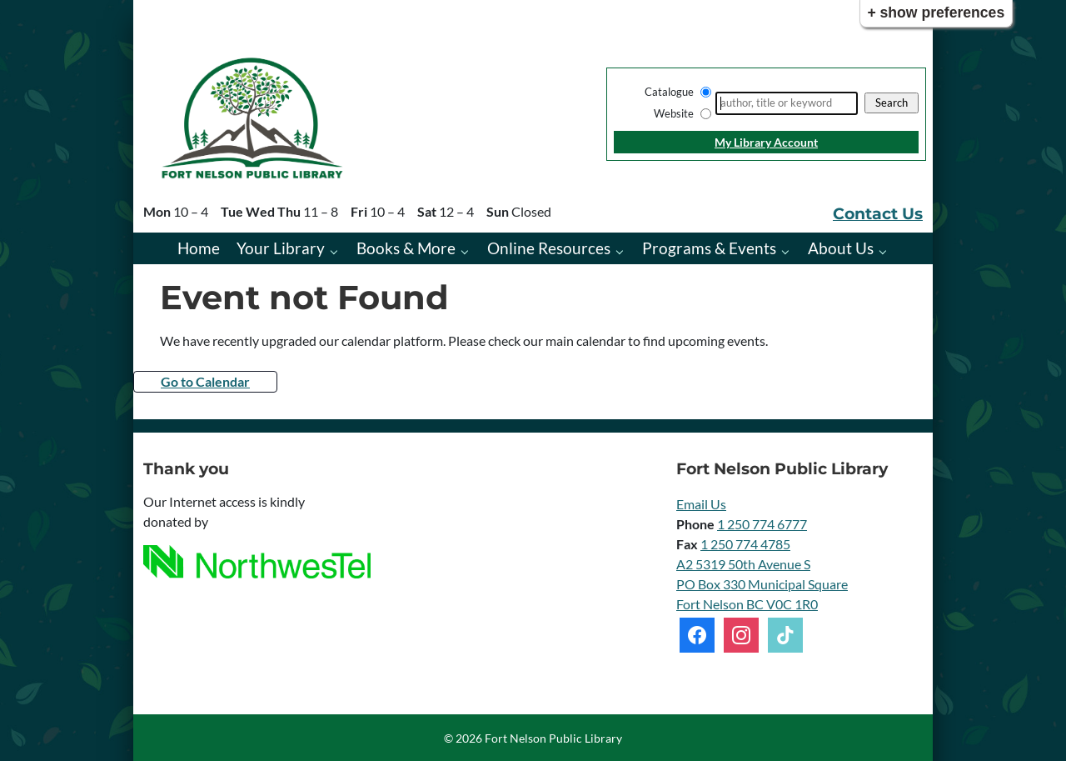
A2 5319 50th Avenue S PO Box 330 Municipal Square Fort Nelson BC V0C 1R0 (762, 584)
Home (198, 248)
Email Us (701, 504)
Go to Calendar (205, 381)
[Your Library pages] (337, 250)
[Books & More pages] (468, 250)
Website (674, 113)
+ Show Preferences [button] (935, 12)
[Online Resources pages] (623, 250)
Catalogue (669, 91)
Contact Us (878, 213)
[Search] (786, 103)
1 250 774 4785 (745, 544)
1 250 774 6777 (762, 524)
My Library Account (766, 142)
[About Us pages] (886, 250)
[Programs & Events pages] (789, 250)
